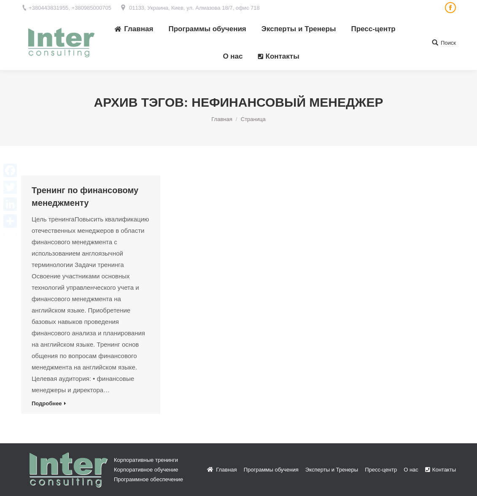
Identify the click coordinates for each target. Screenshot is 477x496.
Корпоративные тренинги (146, 460)
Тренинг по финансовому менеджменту (85, 197)
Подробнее (47, 403)
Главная (221, 119)
